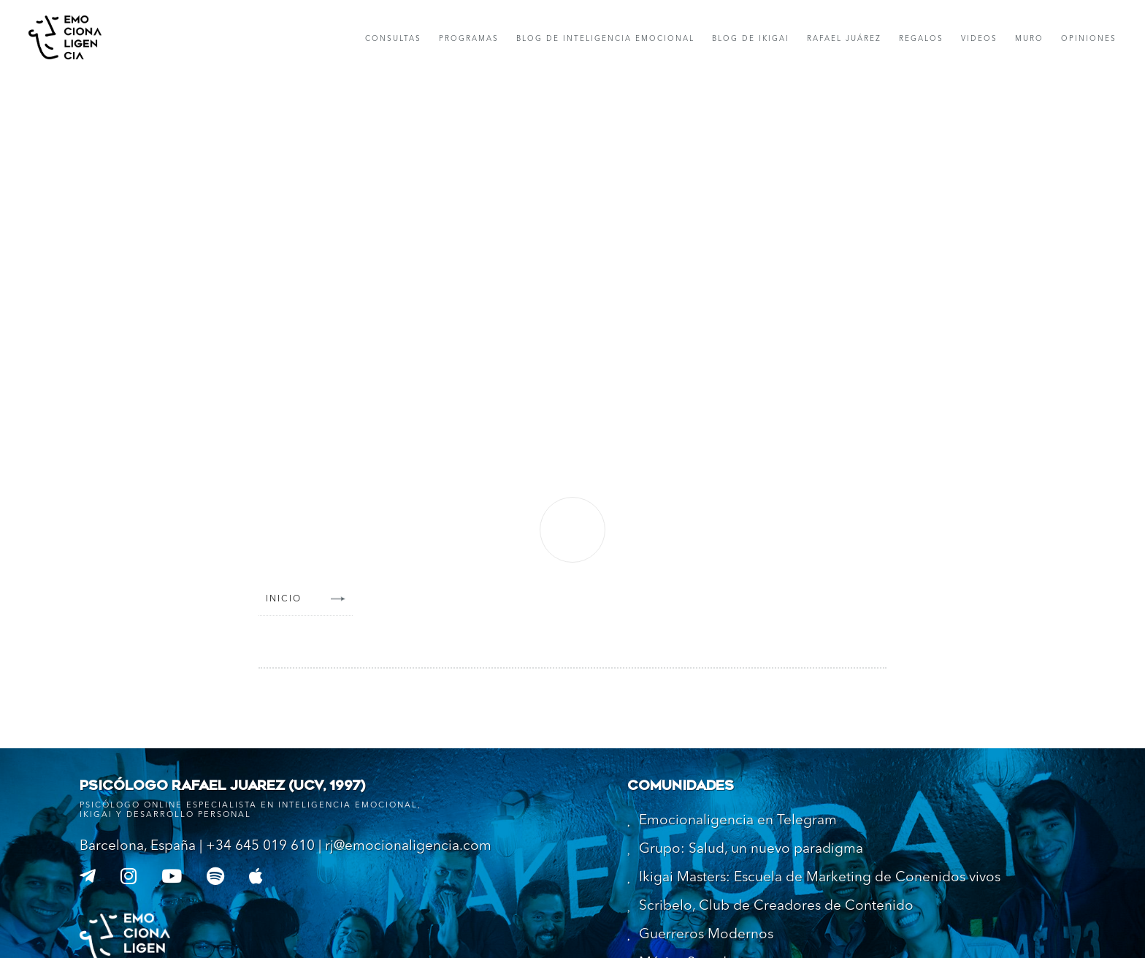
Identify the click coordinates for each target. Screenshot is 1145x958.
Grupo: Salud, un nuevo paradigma (751, 849)
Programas (469, 38)
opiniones (1089, 38)
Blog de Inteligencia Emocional (605, 38)
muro (1029, 38)
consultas (393, 38)
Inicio (284, 599)
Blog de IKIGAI (750, 38)
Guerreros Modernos (706, 935)
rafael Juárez (844, 38)
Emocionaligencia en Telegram (738, 821)
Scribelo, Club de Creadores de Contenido (776, 906)
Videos (979, 38)
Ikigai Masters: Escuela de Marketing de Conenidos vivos (819, 878)
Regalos (921, 38)
